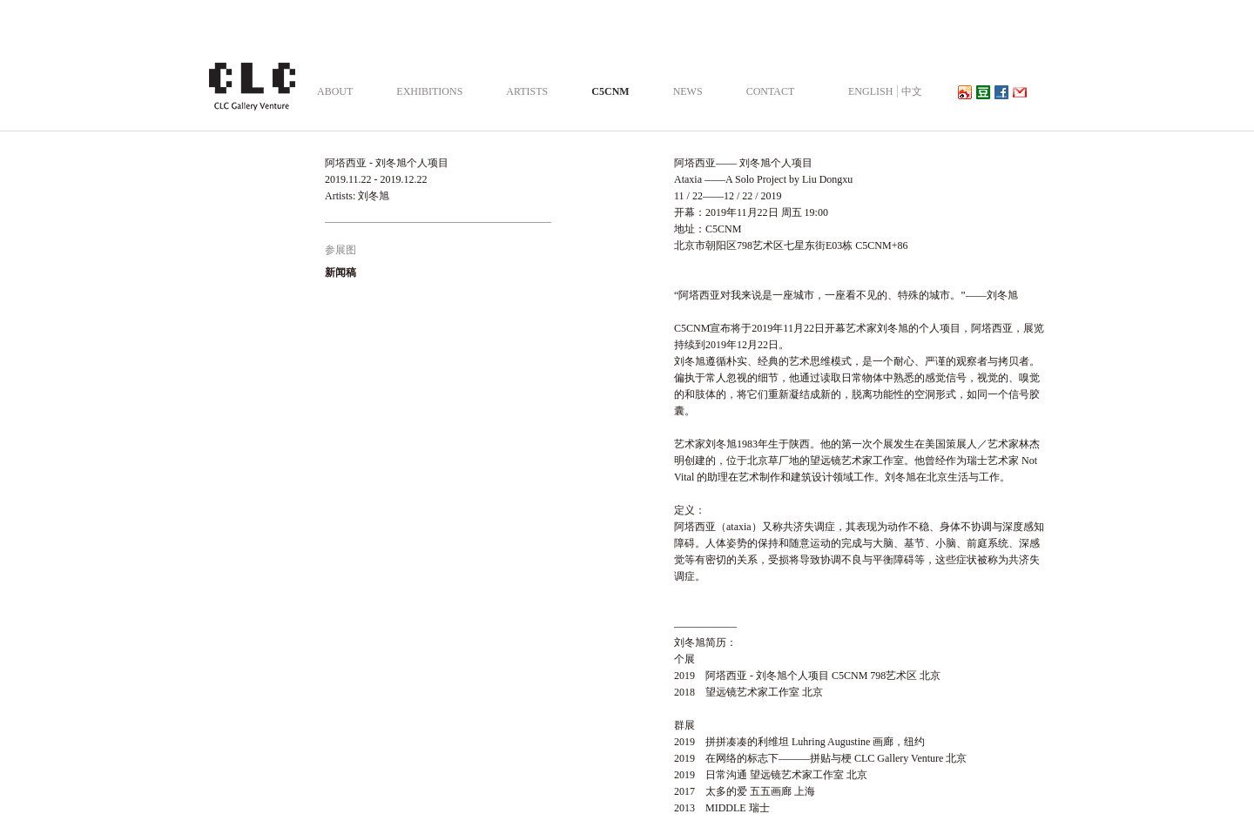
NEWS (688, 91)
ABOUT (335, 91)
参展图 (340, 250)
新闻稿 (340, 272)
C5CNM (610, 91)
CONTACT (770, 91)
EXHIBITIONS (429, 91)
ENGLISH (870, 91)
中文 (911, 91)
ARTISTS (527, 91)
